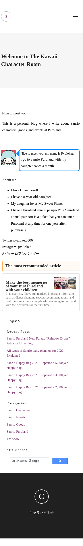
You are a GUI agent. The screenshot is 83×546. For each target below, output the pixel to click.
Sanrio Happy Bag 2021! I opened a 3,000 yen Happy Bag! (37, 377)
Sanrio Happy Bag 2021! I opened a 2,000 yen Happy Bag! (37, 389)
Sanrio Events (16, 417)
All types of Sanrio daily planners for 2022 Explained (35, 353)
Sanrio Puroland (17, 431)
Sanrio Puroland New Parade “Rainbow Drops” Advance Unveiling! (38, 341)
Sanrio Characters (18, 410)
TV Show (13, 439)
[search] (29, 461)
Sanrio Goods (16, 424)
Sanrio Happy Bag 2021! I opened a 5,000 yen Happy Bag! (37, 365)
